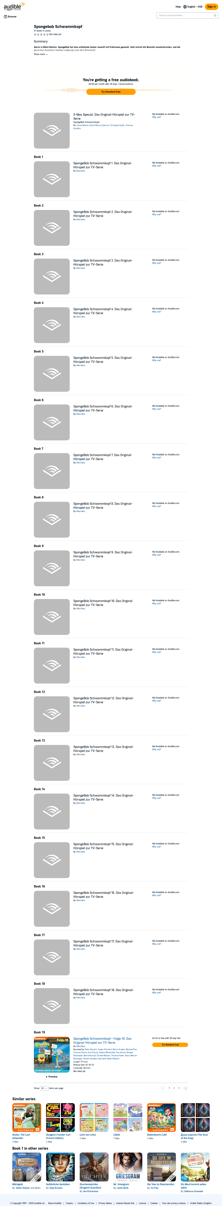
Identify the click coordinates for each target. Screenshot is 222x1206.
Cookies (154, 1203)
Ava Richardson (90, 1191)
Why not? (156, 117)
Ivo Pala (154, 1188)
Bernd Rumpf (90, 1055)
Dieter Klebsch (113, 1058)
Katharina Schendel (193, 1191)
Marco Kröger (119, 1049)
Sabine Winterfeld (107, 1052)
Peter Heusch (91, 1049)
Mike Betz (80, 171)
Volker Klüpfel (22, 1188)
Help (178, 6)
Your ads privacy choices (174, 1203)
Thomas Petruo (80, 1052)
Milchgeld (17, 1184)
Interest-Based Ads (125, 1203)
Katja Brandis (56, 1188)
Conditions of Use (86, 1203)
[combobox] (187, 15)
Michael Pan (131, 1049)
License (142, 1203)
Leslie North (122, 1188)
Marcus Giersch (102, 125)
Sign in (211, 6)
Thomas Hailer (117, 1055)
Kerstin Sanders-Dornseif (94, 1058)
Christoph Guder (117, 125)
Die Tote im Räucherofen (160, 1184)
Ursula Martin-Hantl (85, 125)
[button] (41, 54)
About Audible (54, 1203)
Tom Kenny (121, 1052)
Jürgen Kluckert (105, 1049)
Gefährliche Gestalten (58, 1184)
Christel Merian (103, 1055)
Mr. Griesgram (121, 1184)
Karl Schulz (93, 1052)
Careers (69, 1203)
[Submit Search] (215, 15)
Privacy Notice (105, 1203)
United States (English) (201, 1203)
